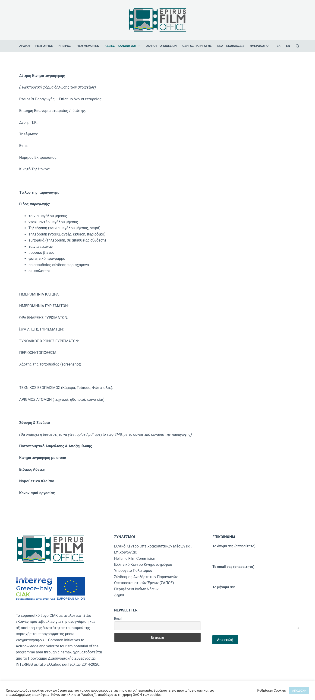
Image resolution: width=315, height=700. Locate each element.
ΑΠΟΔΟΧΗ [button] (299, 690)
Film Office (44, 46)
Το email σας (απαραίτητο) (255, 570)
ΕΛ (278, 46)
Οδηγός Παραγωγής (196, 46)
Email (118, 618)
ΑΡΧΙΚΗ (24, 46)
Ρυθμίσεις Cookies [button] (271, 690)
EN (288, 46)
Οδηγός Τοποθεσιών (161, 46)
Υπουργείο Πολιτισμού (133, 570)
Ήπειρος (65, 46)
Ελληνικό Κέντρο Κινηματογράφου (143, 564)
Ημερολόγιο (259, 46)
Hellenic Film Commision (134, 558)
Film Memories (87, 46)
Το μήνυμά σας (255, 607)
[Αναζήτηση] (297, 46)
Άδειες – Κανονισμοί (123, 46)
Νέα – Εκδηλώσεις (230, 46)
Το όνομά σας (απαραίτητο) (255, 550)
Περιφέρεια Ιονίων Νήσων (136, 589)
